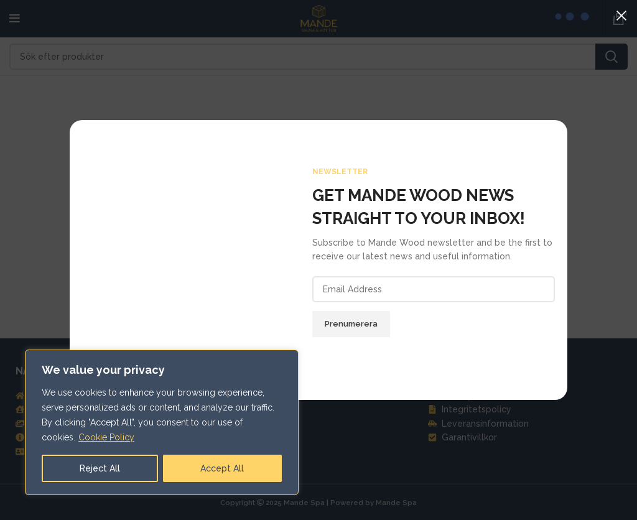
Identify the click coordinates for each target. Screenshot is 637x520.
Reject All (100, 468)
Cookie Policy (106, 437)
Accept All (222, 468)
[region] (162, 422)
